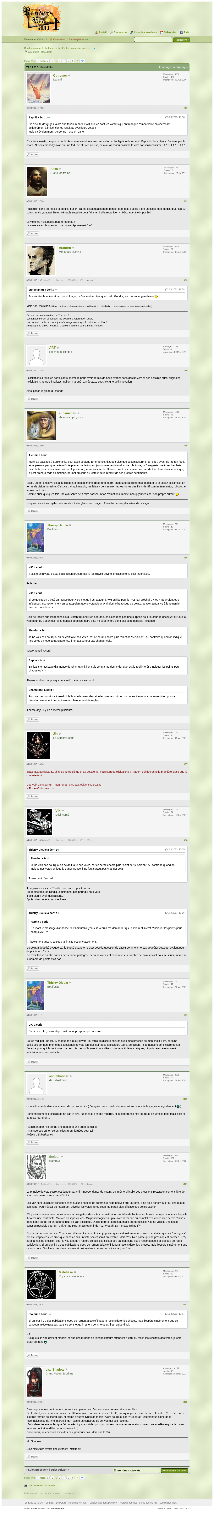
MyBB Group (57, 1508)
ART (52, 347)
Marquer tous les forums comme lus (138, 1502)
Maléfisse (66, 1272)
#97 (185, 764)
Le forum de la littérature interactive (63, 48)
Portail (103, 32)
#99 (185, 1015)
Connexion (59, 39)
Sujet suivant (59, 1469)
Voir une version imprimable (42, 1485)
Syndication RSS (168, 1502)
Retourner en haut (78, 1502)
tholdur (90, 1184)
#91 (185, 108)
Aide (186, 32)
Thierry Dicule (57, 525)
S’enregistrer (76, 39)
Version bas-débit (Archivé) (104, 1502)
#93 (185, 280)
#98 (185, 840)
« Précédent (42, 61)
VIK (58, 810)
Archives (87, 48)
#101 (185, 1184)
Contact (49, 1502)
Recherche (120, 32)
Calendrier (170, 32)
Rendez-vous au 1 (33, 48)
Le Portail (61, 1502)
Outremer (60, 75)
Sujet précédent (38, 1469)
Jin (55, 733)
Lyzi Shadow (55, 1369)
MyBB (34, 1508)
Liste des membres (145, 32)
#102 (185, 1304)
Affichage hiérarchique (173, 67)
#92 (185, 201)
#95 (185, 445)
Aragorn (65, 247)
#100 (185, 1099)
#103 (185, 1402)
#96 (185, 558)
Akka (54, 168)
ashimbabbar (59, 1076)
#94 (185, 370)
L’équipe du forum (34, 1502)
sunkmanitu (67, 413)
